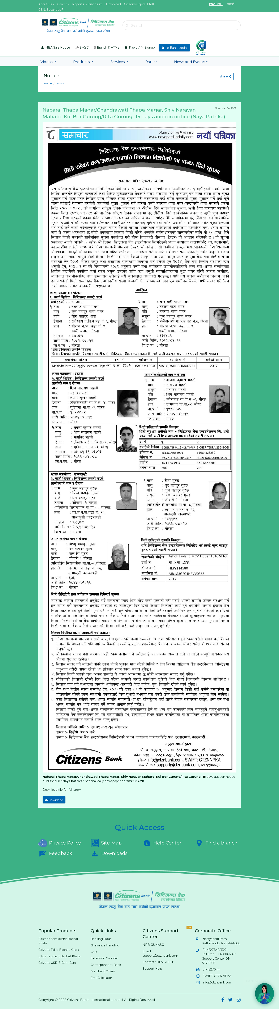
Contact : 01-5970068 (158, 961)
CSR (94, 951)
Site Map (106, 842)
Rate (123, 61)
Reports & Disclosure (87, 4)
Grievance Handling (105, 944)
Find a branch (216, 842)
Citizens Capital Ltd (138, 4)
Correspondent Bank (106, 964)
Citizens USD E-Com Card (57, 962)
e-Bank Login (174, 48)
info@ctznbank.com (217, 981)
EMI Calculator (101, 977)
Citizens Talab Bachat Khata (58, 949)
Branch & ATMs (106, 47)
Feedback (55, 852)
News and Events (155, 61)
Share (224, 76)
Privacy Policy (59, 842)
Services (99, 61)
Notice (60, 83)
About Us (46, 4)
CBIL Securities (49, 10)
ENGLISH (216, 4)
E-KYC (82, 47)
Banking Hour (101, 938)
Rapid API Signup (140, 47)
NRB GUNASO (153, 944)
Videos (45, 61)
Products (72, 61)
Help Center (162, 842)
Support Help (152, 967)
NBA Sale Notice (55, 47)
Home (48, 83)
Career (63, 4)
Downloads (109, 852)
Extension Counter (104, 957)
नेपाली (230, 4)
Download (113, 4)
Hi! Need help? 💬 (258, 979)
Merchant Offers (103, 970)
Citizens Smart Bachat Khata (59, 955)
